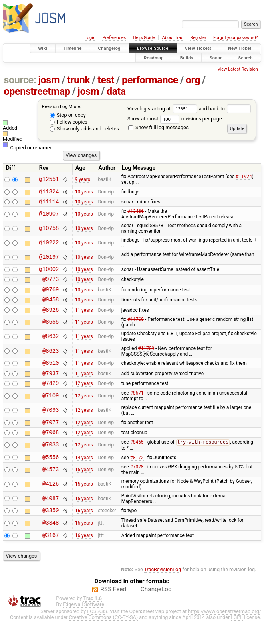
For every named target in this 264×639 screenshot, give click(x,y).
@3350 (50, 527)
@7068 (50, 446)
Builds (186, 57)
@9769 (50, 295)
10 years (84, 192)
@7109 (50, 407)
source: (20, 80)
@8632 (50, 345)
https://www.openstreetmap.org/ (224, 630)
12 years (84, 395)
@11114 (49, 203)
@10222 (49, 245)
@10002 (49, 272)
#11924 (244, 176)
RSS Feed (113, 607)
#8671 (136, 405)
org (193, 80)
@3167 (50, 553)
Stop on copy (68, 115)
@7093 (50, 422)
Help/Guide (144, 37)
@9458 (50, 306)
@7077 (50, 435)
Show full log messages (158, 127)
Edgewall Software (83, 622)
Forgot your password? (235, 37)
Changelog (109, 48)
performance (150, 80)
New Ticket (240, 48)
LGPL (237, 636)
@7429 (50, 395)
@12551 (49, 179)
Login (90, 37)
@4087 (50, 514)
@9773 (50, 283)
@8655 (50, 330)
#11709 (146, 357)
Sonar (216, 57)
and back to (225, 109)
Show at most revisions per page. (175, 119)
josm (49, 80)
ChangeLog (156, 607)
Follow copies (68, 122)
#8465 (136, 457)
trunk (78, 80)
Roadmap (154, 57)
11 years (84, 317)
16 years (84, 527)
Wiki (42, 48)
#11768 (135, 327)
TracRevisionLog (162, 588)
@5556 (50, 473)
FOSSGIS (97, 630)
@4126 (50, 500)
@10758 (49, 231)
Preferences (114, 37)
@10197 (49, 259)
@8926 (50, 318)
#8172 (136, 473)
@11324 (49, 192)
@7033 (50, 459)
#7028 (136, 483)
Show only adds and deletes (84, 129)
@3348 (50, 540)
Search (245, 57)
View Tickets (198, 48)
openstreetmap (37, 91)
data (116, 91)
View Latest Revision (238, 69)
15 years (84, 485)
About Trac (172, 37)
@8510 (50, 372)
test (105, 80)
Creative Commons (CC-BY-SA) (103, 636)
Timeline (73, 48)
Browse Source (153, 48)
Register (198, 37)
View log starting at (163, 109)
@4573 (50, 486)
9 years (82, 179)
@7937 (50, 383)
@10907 (49, 216)
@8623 (50, 359)
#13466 (135, 213)
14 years (84, 473)
